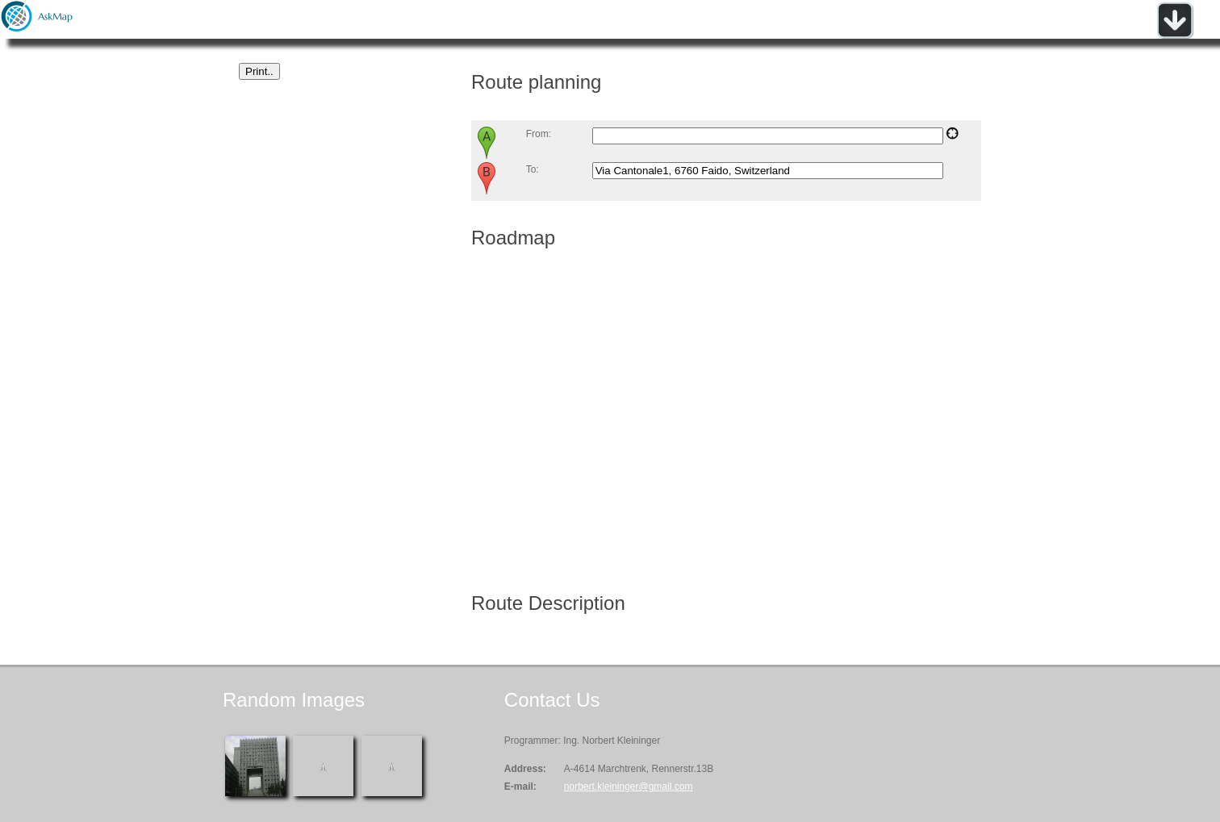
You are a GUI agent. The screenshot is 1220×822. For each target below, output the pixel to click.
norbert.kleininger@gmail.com (628, 786)
